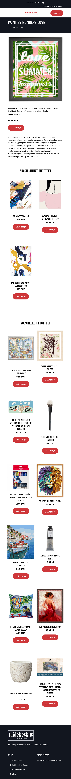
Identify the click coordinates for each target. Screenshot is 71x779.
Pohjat (34, 108)
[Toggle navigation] (11, 13)
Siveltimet (12, 111)
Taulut (45, 111)
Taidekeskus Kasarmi (20, 765)
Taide (12, 28)
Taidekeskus (17, 760)
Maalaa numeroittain (33, 111)
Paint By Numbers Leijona (50, 501)
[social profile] (43, 3)
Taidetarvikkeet (24, 108)
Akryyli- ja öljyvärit (51, 108)
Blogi (14, 774)
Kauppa (57, 13)
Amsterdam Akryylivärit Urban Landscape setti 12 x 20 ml (21, 497)
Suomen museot (18, 769)
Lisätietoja (16, 128)
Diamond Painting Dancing (50, 626)
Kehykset (21, 28)
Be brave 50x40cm (21, 216)
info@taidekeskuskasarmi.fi (52, 6)
